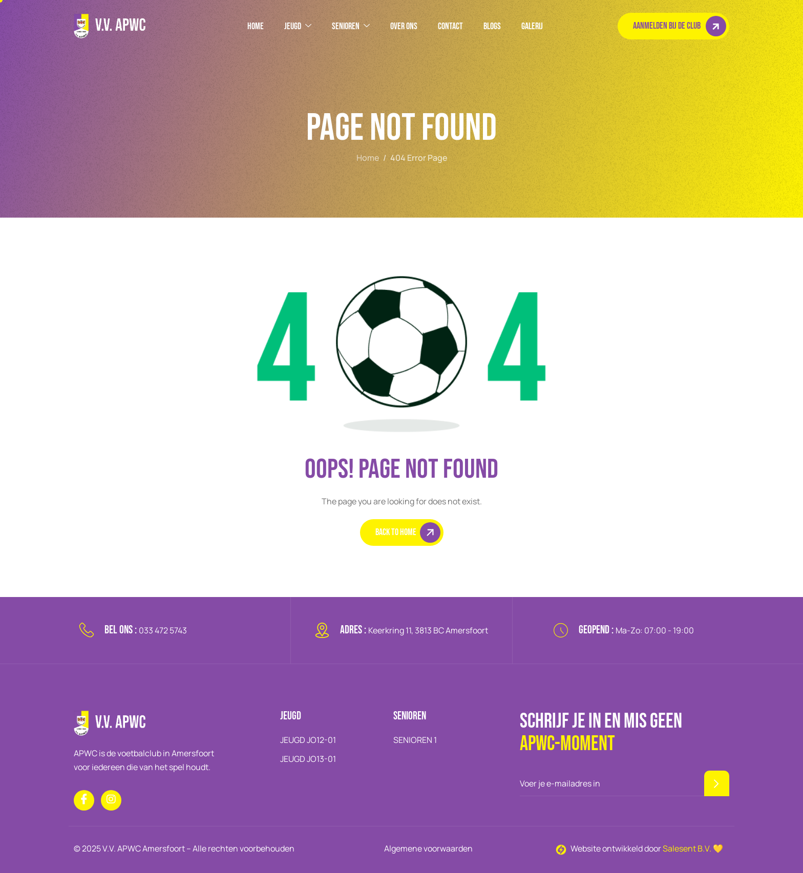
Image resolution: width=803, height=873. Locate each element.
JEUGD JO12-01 (308, 740)
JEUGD (297, 26)
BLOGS (492, 26)
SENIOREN (351, 26)
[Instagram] (111, 800)
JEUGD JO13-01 (308, 758)
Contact (450, 26)
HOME (255, 26)
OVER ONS (403, 26)
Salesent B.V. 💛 (693, 848)
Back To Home (407, 532)
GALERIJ (532, 26)
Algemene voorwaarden (428, 848)
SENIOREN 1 (415, 740)
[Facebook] (84, 800)
